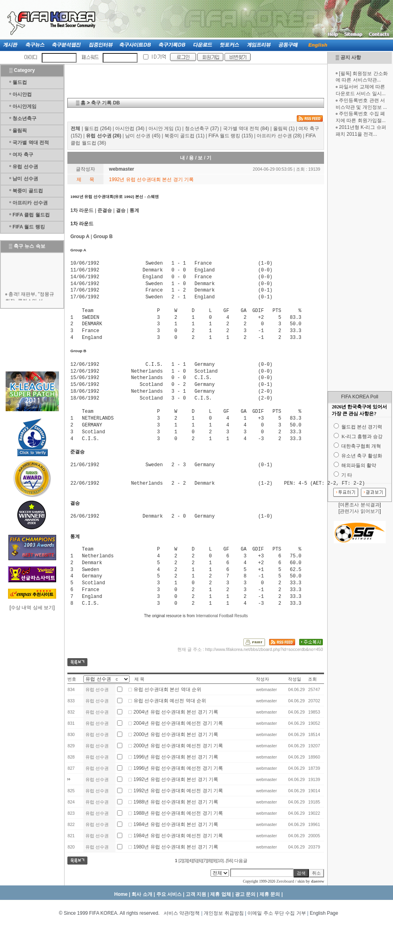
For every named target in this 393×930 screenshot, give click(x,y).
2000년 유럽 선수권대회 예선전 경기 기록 (178, 745)
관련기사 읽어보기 (359, 511)
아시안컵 (22, 94)
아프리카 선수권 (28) (279, 136)
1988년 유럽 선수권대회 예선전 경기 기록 (178, 813)
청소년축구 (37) (202, 128)
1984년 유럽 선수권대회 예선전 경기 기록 (178, 835)
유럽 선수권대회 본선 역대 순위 (167, 689)
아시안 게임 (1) (164, 128)
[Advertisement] (360, 264)
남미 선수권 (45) (142, 136)
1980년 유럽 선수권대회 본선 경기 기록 (176, 847)
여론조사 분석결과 (359, 505)
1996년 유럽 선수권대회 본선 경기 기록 (176, 757)
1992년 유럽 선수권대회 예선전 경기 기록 (178, 790)
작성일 (294, 679)
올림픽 (19, 130)
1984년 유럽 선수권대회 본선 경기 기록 (176, 824)
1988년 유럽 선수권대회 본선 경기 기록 (176, 802)
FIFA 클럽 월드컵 (30, 215)
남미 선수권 (25, 179)
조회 (312, 679)
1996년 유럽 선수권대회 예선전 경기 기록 (178, 768)
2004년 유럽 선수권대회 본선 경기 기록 (176, 712)
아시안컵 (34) (129, 128)
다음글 (240, 860)
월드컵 (19, 82)
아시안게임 (24, 106)
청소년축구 (24, 118)
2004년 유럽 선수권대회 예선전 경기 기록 (178, 723)
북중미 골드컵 (27, 191)
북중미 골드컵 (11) (184, 136)
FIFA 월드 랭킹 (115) (231, 136)
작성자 (262, 679)
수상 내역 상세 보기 (32, 607)
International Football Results (222, 616)
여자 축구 (22, 154)
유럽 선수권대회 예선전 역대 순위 (170, 701)
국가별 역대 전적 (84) (246, 128)
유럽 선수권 (25, 166)
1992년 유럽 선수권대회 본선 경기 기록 (176, 779)
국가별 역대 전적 (30, 142)
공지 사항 (350, 57)
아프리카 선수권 (29, 203)
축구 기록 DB (105, 103)
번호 (71, 679)
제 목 (139, 679)
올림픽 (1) (284, 128)
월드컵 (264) (97, 128)
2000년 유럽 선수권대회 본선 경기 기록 (176, 734)
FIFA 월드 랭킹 (28, 227)
